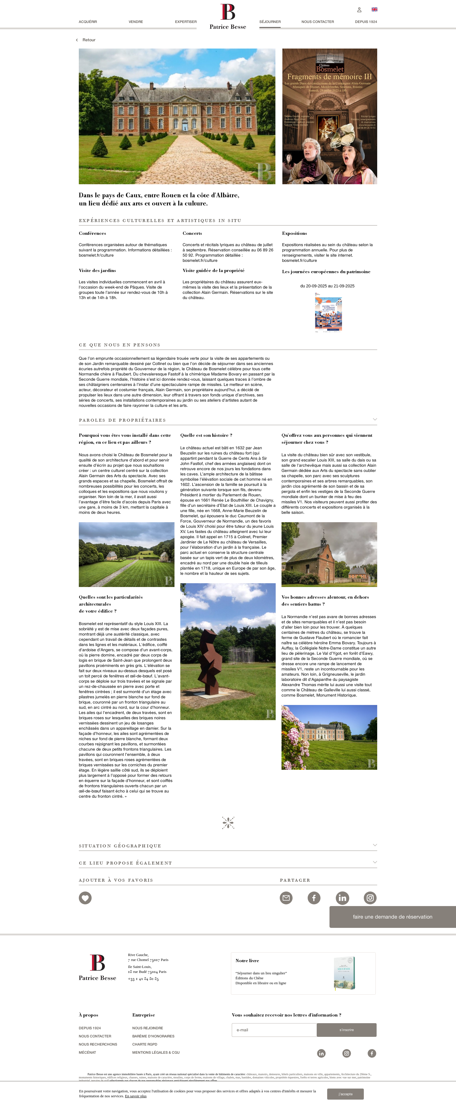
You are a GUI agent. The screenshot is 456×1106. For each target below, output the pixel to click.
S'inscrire (347, 1030)
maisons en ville (313, 1074)
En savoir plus (136, 1096)
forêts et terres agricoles (314, 1077)
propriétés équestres (287, 1077)
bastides (246, 1077)
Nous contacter (318, 21)
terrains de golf (100, 1080)
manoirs (263, 1074)
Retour (84, 39)
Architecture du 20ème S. (355, 1074)
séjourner (270, 21)
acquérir (88, 21)
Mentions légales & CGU (156, 1052)
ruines (142, 1077)
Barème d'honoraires (153, 1036)
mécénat (87, 1052)
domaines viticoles (263, 1077)
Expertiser (186, 21)
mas (238, 1077)
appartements (332, 1074)
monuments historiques (92, 1077)
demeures (274, 1074)
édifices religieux (117, 1077)
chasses (133, 1077)
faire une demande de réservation (392, 917)
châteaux (251, 1074)
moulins (178, 1077)
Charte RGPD (144, 1044)
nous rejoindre (147, 1028)
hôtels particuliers (292, 1074)
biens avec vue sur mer (342, 1077)
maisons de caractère (160, 1077)
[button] (228, 842)
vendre (136, 21)
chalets (230, 1077)
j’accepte (345, 1094)
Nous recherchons (98, 1044)
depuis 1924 (366, 21)
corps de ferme (192, 1077)
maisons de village (214, 1077)
